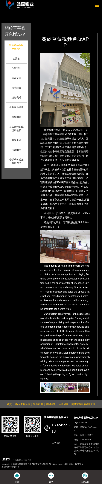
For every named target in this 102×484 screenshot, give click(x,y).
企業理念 (16, 68)
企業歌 (16, 58)
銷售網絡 (16, 117)
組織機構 (16, 97)
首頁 (49, 25)
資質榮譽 (16, 78)
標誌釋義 (16, 88)
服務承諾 (16, 140)
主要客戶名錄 (16, 107)
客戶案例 (38, 404)
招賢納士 (16, 150)
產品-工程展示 (22, 404)
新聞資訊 (51, 404)
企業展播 (63, 404)
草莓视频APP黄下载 (22, 460)
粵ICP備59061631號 (11, 467)
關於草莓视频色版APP (64, 25)
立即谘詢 (56, 443)
